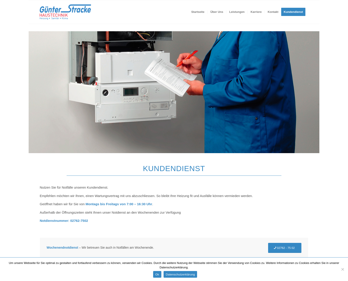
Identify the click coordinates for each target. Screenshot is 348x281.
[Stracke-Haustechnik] (65, 12)
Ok (157, 274)
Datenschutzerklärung (180, 274)
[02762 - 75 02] (284, 248)
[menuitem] (197, 12)
